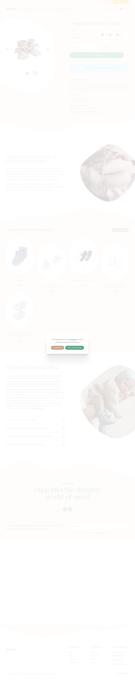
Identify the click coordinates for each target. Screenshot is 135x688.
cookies (73, 339)
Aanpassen (57, 347)
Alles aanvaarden (74, 347)
